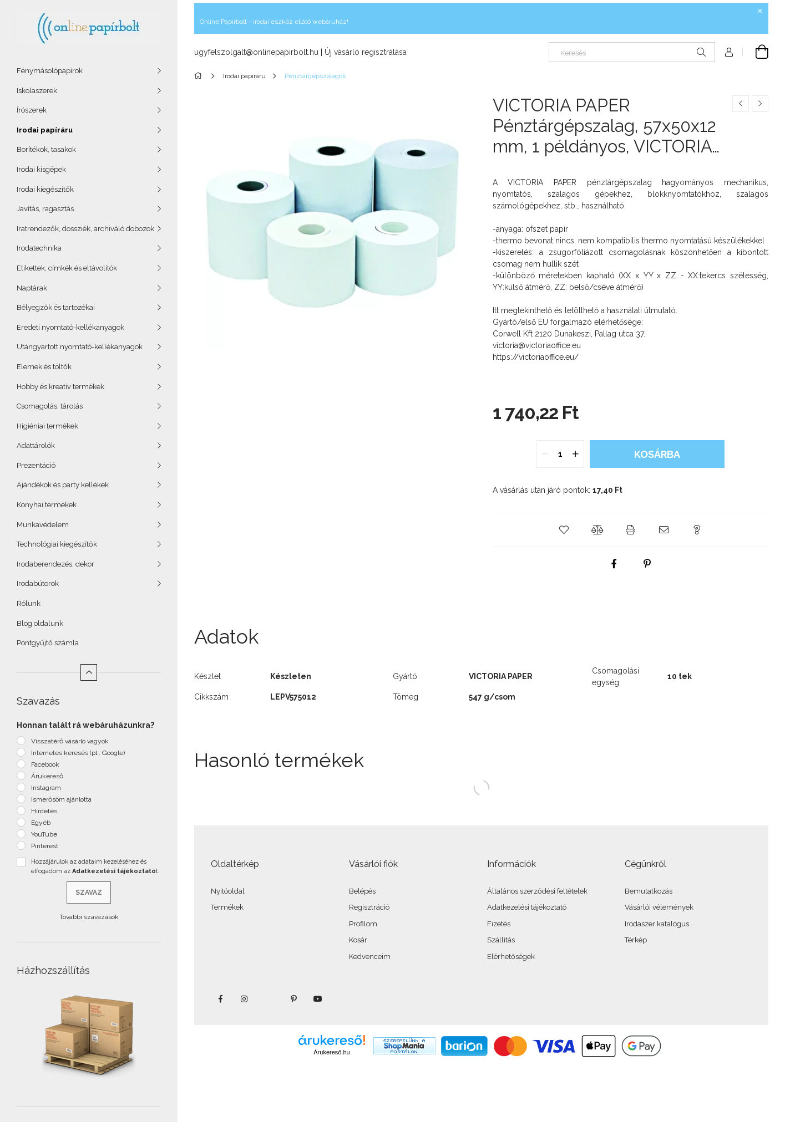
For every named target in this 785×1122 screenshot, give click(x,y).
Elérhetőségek (511, 956)
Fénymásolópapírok (50, 71)
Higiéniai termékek (47, 426)
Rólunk (28, 603)
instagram (244, 999)
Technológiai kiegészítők (57, 544)
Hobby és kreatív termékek (60, 386)
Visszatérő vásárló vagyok (70, 741)
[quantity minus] (544, 454)
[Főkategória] (200, 76)
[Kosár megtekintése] (755, 52)
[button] (564, 530)
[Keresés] (632, 52)
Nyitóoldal (228, 891)
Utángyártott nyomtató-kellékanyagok (80, 347)
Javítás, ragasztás (45, 209)
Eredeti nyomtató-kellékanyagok (70, 327)
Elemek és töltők (44, 367)
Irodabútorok (38, 583)
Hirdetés (44, 811)
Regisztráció (369, 907)
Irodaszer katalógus (657, 924)
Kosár (358, 940)
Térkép (636, 940)
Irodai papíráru (45, 130)
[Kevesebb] (88, 672)
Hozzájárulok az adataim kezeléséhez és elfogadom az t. (95, 866)
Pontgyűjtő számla (48, 643)
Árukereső (47, 776)
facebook (220, 999)
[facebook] (613, 563)
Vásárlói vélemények (659, 907)
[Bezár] (760, 11)
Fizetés (498, 924)
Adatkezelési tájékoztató (526, 907)
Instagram (46, 788)
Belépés (362, 891)
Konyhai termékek (47, 505)
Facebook (45, 764)
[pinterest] (647, 563)
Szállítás (501, 940)
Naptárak (32, 288)
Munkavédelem (43, 525)
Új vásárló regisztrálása (366, 52)
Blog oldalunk (40, 623)
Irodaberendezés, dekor (55, 564)
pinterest (293, 999)
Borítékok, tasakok (46, 149)
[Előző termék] (740, 103)
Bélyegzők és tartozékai (56, 307)
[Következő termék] (760, 103)
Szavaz (88, 892)
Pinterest (44, 846)
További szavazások (89, 917)
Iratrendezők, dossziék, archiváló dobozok (85, 229)
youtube (317, 999)
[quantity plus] (575, 454)
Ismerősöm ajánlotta (61, 799)
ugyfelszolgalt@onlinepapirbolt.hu (256, 52)
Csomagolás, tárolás (50, 406)
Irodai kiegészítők (45, 189)
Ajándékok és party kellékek (63, 485)
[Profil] (729, 52)
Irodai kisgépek (41, 169)
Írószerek (32, 110)
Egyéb (40, 823)
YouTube (44, 834)
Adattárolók (36, 445)
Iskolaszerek (37, 90)
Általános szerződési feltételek (537, 891)
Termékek (227, 907)
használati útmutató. (642, 310)
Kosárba (657, 454)
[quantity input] (560, 454)
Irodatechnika (39, 248)
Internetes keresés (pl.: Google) (78, 753)
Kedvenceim (370, 956)
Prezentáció (36, 465)
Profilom (363, 924)
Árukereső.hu (331, 1052)
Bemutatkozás (648, 891)
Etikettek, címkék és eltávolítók (67, 268)
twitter (269, 999)
